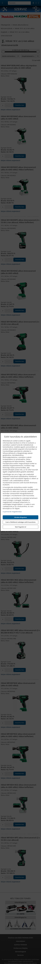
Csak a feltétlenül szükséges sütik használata (20, 522)
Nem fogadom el (20, 527)
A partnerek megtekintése (12, 512)
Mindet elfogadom (20, 517)
